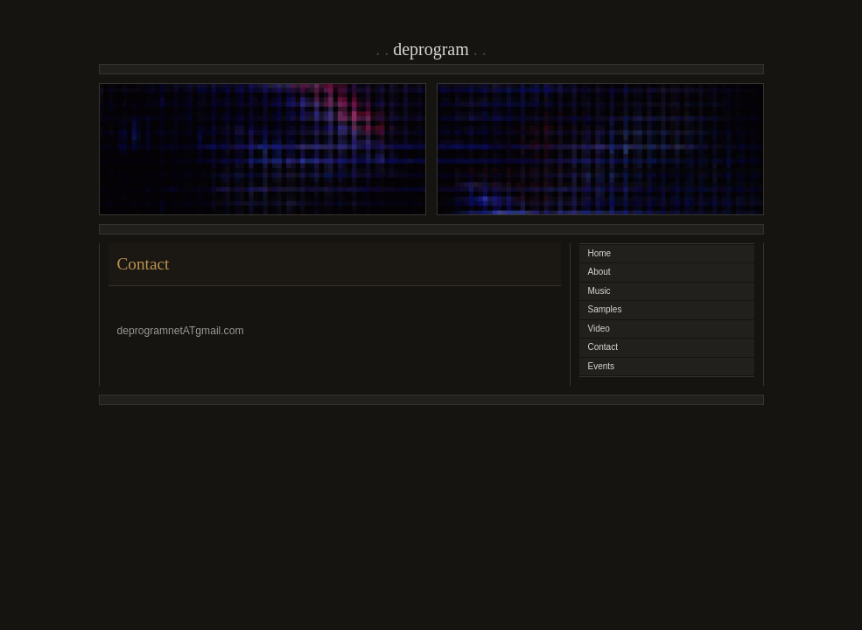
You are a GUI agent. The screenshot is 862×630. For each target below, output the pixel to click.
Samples (605, 309)
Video (599, 328)
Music (599, 291)
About (599, 271)
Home (600, 253)
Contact (603, 347)
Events (601, 366)
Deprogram (431, 49)
